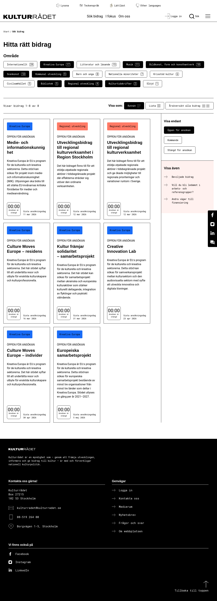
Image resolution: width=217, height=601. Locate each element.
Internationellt (20, 64)
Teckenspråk (89, 5)
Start (6, 31)
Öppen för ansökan (179, 130)
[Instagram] (212, 224)
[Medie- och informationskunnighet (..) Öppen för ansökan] (26, 169)
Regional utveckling (83, 83)
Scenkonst (16, 74)
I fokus (111, 16)
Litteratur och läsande (98, 64)
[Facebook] (212, 215)
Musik (133, 64)
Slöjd (153, 83)
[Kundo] (212, 242)
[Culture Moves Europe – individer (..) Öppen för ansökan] (26, 375)
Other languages (148, 5)
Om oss (124, 16)
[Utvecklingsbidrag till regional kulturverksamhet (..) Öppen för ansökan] (127, 169)
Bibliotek (49, 83)
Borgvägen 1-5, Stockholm (37, 526)
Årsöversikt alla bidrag (189, 106)
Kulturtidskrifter (123, 83)
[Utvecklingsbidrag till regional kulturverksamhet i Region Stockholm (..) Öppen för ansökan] (76, 169)
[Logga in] (173, 16)
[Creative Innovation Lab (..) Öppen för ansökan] (127, 273)
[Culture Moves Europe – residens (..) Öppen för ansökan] (26, 273)
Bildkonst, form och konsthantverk (175, 64)
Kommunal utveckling (50, 74)
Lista (155, 106)
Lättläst (117, 5)
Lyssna (62, 5)
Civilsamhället (19, 83)
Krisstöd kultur (166, 74)
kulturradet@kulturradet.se (39, 508)
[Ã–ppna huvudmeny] (208, 16)
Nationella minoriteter (126, 74)
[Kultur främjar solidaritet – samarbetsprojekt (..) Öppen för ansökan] (76, 273)
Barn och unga (87, 74)
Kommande (172, 140)
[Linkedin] (212, 233)
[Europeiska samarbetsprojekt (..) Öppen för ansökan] (76, 375)
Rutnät (134, 106)
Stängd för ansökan (179, 150)
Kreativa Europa (57, 64)
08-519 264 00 (28, 517)
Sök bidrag (95, 16)
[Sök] (194, 16)
